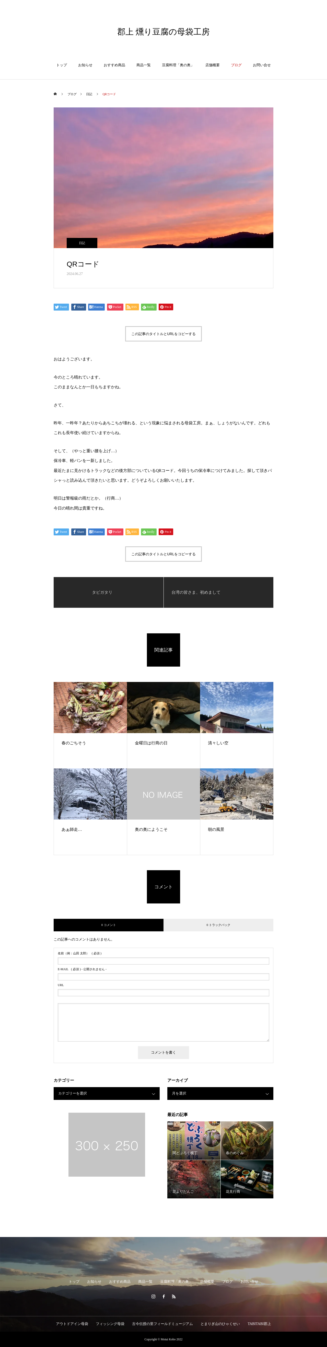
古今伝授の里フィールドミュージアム (162, 1324)
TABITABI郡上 (259, 1324)
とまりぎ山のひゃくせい (220, 1324)
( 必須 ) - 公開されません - (82, 969)
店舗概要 (212, 65)
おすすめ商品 (114, 65)
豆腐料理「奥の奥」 (178, 65)
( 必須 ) (79, 953)
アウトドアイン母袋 (72, 1324)
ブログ (236, 65)
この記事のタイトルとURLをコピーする (163, 334)
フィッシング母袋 (110, 1324)
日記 (82, 243)
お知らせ (85, 65)
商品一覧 (143, 65)
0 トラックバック (218, 925)
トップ (61, 65)
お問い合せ (262, 65)
